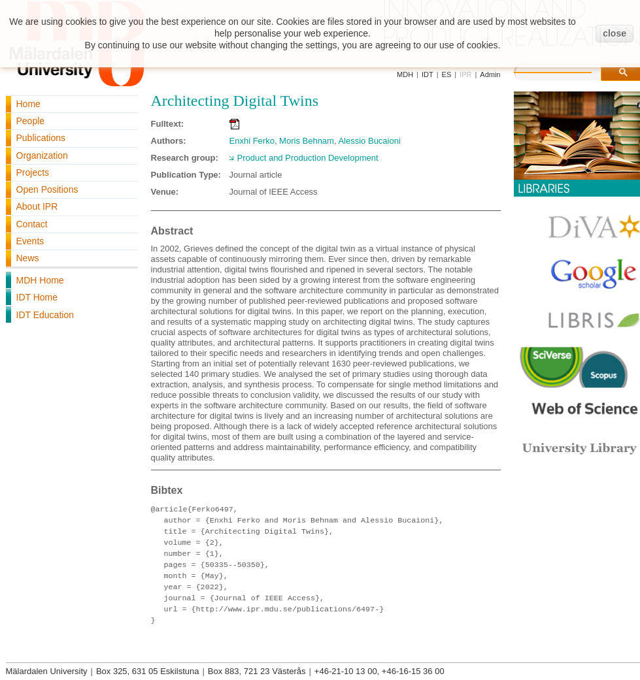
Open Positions (47, 189)
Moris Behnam (306, 141)
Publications (41, 138)
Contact (32, 224)
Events (30, 241)
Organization (42, 155)
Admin (490, 74)
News (27, 258)
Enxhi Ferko (252, 141)
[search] (566, 70)
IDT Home (37, 297)
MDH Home (40, 280)
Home (28, 104)
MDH (405, 74)
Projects (33, 172)
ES (447, 74)
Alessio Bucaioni (369, 141)
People (30, 121)
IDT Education (45, 315)
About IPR (37, 206)
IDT (427, 74)
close (614, 33)
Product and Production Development (308, 158)
